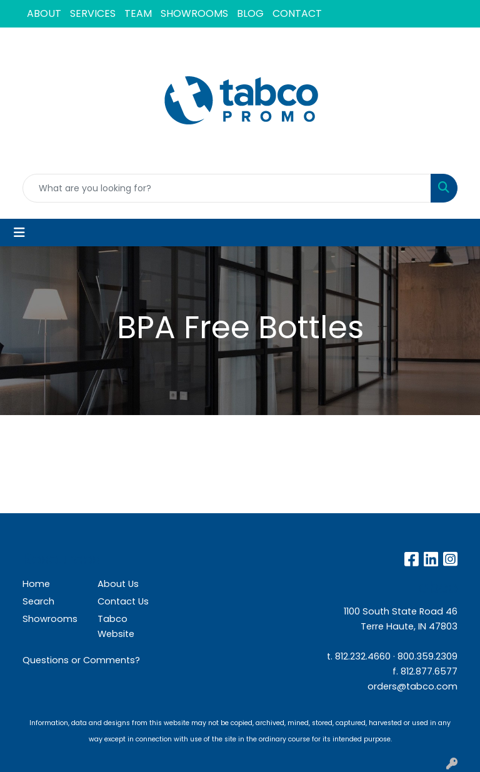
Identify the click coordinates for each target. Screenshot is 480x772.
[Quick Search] (226, 188)
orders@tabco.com (413, 686)
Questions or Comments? (81, 660)
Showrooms (50, 619)
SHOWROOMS (194, 13)
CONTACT (297, 13)
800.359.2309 (428, 656)
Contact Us (123, 601)
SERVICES (93, 13)
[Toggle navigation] (19, 232)
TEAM (138, 13)
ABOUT (44, 13)
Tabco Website (116, 626)
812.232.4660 (363, 656)
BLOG (250, 13)
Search (38, 601)
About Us (118, 584)
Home (36, 584)
